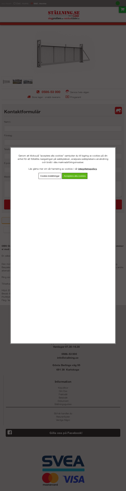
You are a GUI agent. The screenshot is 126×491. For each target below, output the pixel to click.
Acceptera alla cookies (75, 176)
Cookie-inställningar (50, 176)
